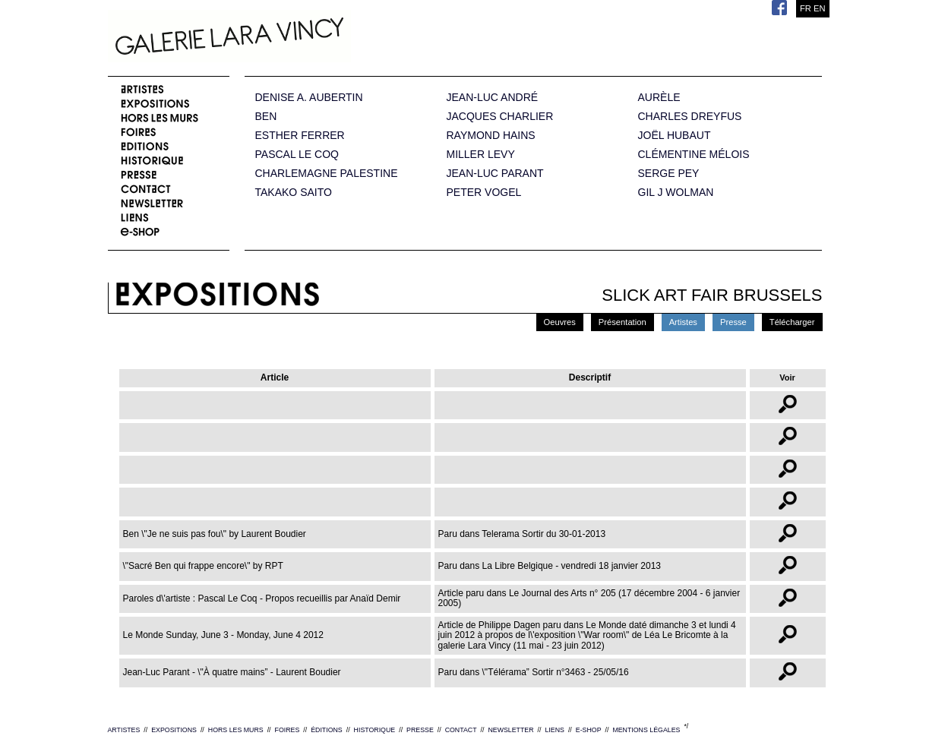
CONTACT (461, 730)
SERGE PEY (669, 173)
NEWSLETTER (510, 730)
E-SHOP (589, 730)
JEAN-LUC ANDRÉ (493, 98)
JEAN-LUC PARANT (495, 173)
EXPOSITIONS (174, 730)
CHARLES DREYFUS (690, 117)
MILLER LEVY (481, 154)
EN (820, 8)
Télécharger (792, 322)
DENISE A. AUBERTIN (309, 98)
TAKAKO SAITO (293, 192)
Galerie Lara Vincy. (305, 38)
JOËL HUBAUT (674, 136)
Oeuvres (560, 322)
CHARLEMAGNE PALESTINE (326, 173)
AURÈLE (659, 98)
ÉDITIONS (327, 730)
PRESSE (420, 730)
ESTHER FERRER (300, 136)
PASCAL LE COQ (297, 154)
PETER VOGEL (484, 192)
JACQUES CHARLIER (500, 117)
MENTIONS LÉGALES (646, 730)
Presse (733, 322)
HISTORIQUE (375, 730)
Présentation (622, 322)
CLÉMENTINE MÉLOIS (694, 154)
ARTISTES (124, 730)
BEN (266, 117)
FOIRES (287, 730)
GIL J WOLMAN (676, 192)
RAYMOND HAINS (491, 136)
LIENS (554, 730)
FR (805, 8)
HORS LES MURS (236, 730)
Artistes (683, 322)
